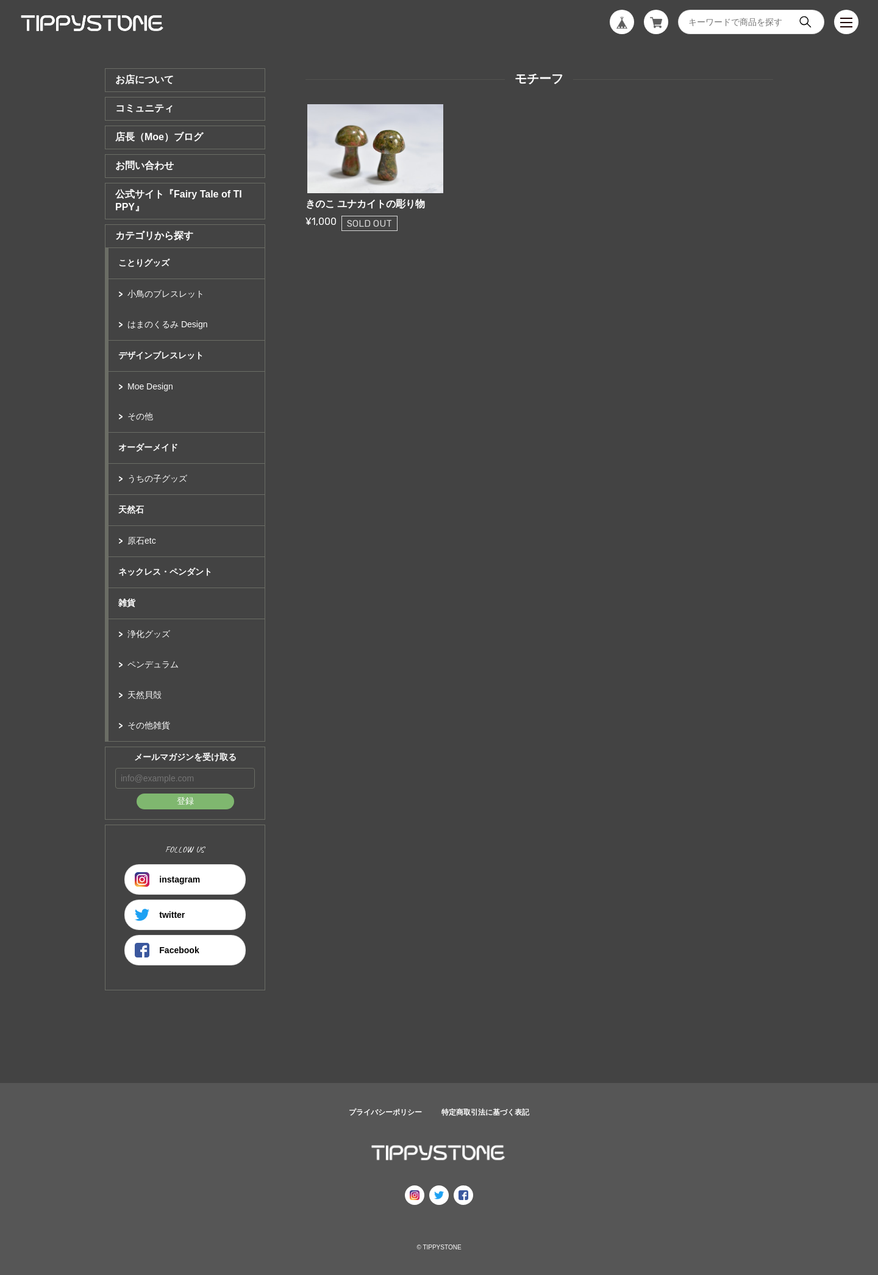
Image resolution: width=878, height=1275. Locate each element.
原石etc (141, 540)
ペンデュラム (153, 664)
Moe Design (150, 386)
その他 (140, 416)
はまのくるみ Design (167, 324)
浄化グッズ (148, 634)
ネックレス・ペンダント (165, 572)
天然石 (131, 509)
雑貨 (126, 603)
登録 (185, 801)
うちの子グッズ (157, 478)
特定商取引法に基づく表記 (485, 1112)
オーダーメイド (148, 447)
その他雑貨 (148, 725)
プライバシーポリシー (385, 1112)
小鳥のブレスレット (165, 294)
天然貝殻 (144, 695)
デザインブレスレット (161, 355)
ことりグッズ (144, 263)
